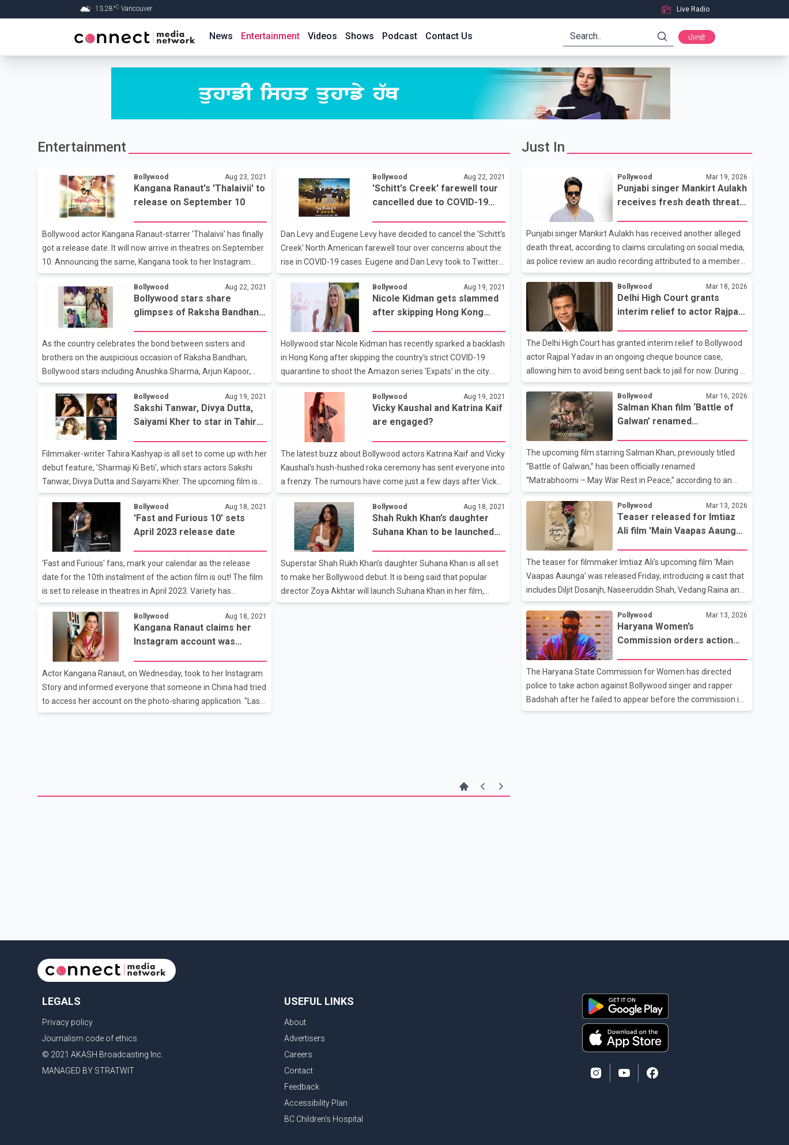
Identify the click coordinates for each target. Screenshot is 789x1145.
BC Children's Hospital (323, 1119)
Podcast (399, 36)
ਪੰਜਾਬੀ (696, 38)
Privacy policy (67, 1022)
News (221, 36)
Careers (298, 1054)
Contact (298, 1070)
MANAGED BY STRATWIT (88, 1070)
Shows (359, 36)
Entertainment (270, 36)
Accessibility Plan (316, 1103)
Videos (322, 36)
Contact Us (449, 36)
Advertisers (304, 1038)
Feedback (301, 1086)
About (295, 1022)
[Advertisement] (274, 834)
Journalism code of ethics (89, 1038)
